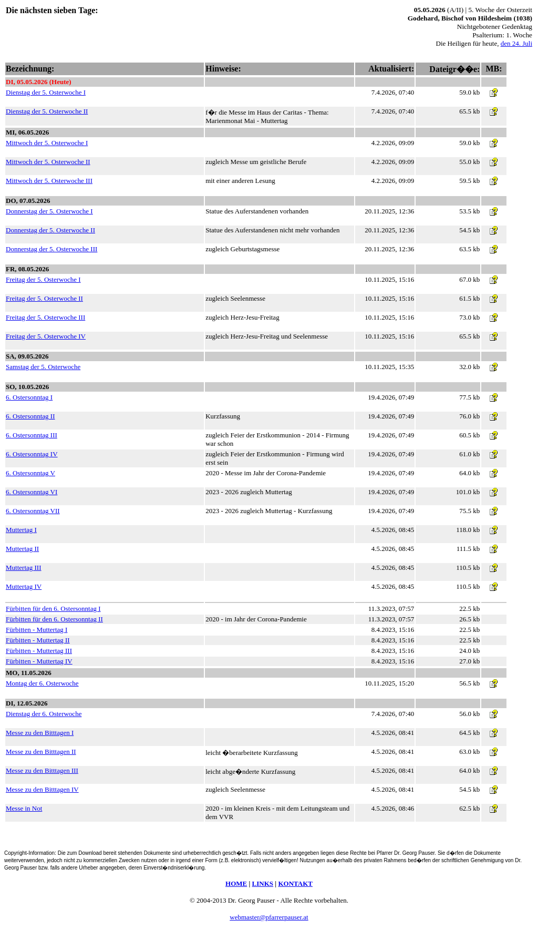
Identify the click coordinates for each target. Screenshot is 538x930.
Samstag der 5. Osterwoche (43, 367)
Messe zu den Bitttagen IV (42, 789)
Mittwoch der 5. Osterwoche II (48, 162)
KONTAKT (295, 883)
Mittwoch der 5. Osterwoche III (49, 181)
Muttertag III (24, 567)
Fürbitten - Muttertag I (36, 629)
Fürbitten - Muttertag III (39, 651)
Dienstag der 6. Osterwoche (43, 714)
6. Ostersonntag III (31, 435)
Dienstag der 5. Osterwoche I (46, 92)
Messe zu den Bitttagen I (40, 733)
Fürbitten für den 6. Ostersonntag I (53, 608)
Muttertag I (21, 530)
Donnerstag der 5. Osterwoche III (51, 249)
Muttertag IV (24, 586)
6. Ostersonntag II (30, 416)
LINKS (262, 883)
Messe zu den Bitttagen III (42, 770)
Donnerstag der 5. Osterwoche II (50, 230)
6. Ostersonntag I (29, 397)
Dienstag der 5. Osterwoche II (47, 111)
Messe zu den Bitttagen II (41, 751)
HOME (236, 883)
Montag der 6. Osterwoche (42, 683)
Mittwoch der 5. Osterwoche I (47, 143)
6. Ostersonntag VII (33, 511)
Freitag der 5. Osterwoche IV (46, 336)
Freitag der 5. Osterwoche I (43, 279)
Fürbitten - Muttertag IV (39, 661)
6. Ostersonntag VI (31, 492)
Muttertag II (22, 549)
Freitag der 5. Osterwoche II (44, 298)
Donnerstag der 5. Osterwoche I (49, 211)
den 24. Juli (516, 43)
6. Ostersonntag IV (32, 454)
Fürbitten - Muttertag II (38, 640)
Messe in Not (24, 808)
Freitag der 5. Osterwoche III (45, 317)
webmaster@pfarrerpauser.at (269, 917)
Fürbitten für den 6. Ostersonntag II (54, 619)
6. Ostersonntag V (30, 473)
